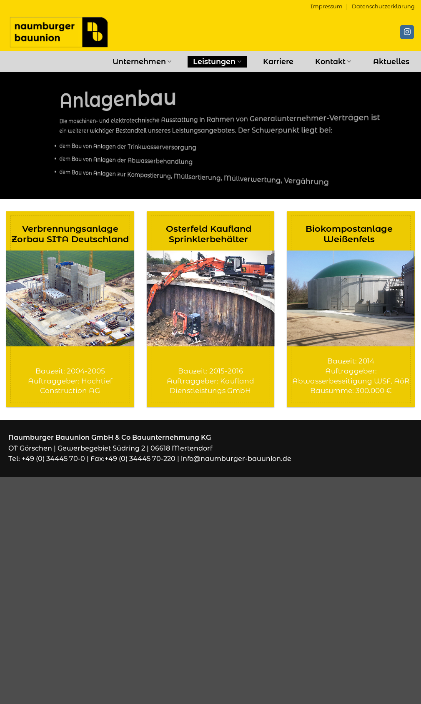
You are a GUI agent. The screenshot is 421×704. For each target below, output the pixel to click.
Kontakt (333, 61)
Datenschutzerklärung (383, 6)
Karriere (278, 61)
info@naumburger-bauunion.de (236, 459)
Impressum (327, 6)
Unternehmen (142, 61)
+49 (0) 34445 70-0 (53, 459)
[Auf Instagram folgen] (407, 32)
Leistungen (217, 61)
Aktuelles (391, 61)
